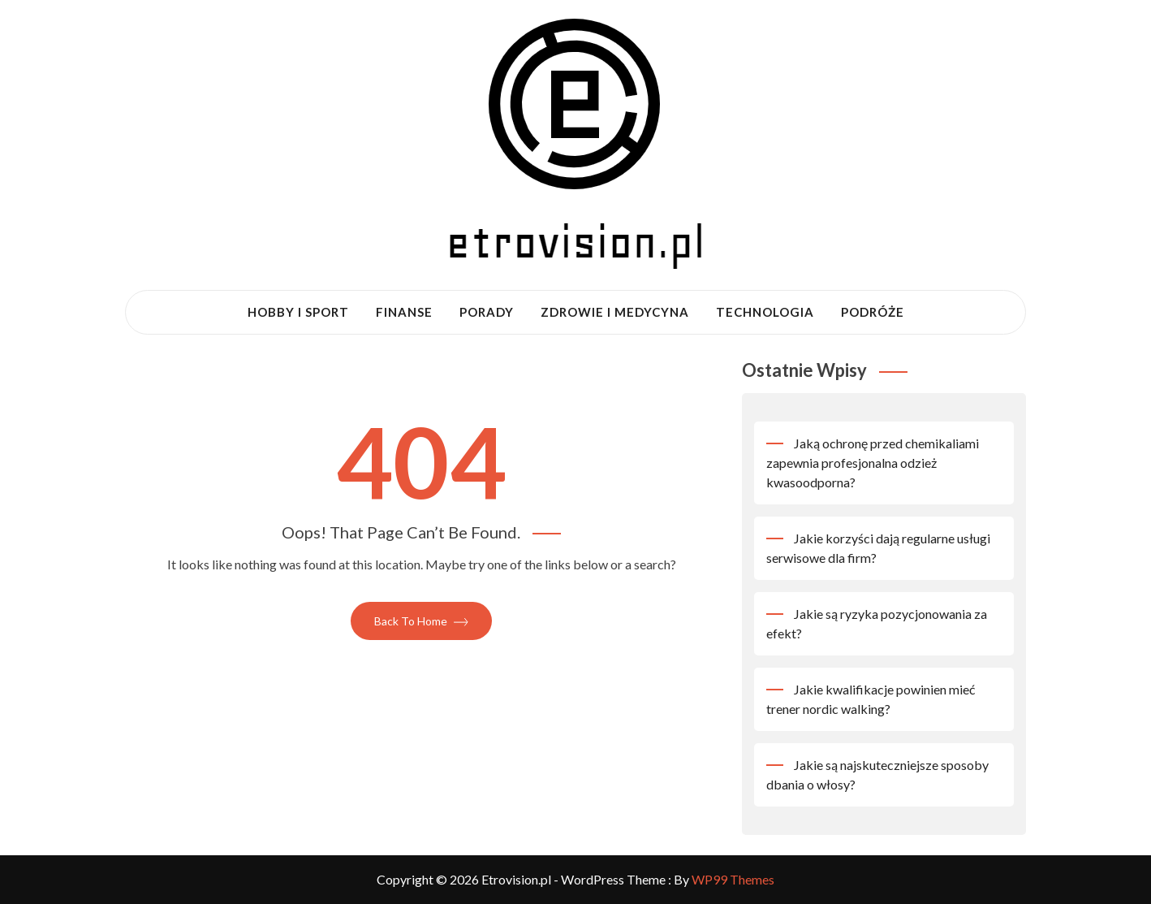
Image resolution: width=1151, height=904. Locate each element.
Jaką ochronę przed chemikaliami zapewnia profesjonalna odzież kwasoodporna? (872, 462)
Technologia (765, 312)
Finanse (404, 312)
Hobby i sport (298, 312)
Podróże (872, 312)
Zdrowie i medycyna (615, 312)
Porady (486, 312)
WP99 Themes (733, 879)
